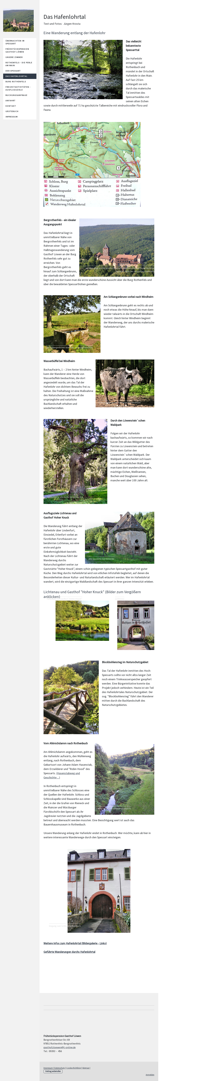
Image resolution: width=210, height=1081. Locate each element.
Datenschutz (59, 1068)
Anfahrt (11, 100)
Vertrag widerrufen (53, 1071)
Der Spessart (13, 71)
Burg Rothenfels (16, 81)
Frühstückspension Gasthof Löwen (17, 50)
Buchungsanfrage (16, 95)
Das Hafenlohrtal (17, 76)
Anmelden (150, 1074)
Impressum (12, 117)
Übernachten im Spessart (15, 42)
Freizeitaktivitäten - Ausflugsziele (18, 88)
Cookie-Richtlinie (73, 1068)
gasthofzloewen (60, 1047)
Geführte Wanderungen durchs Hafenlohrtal (69, 952)
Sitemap (85, 1068)
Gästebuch (12, 111)
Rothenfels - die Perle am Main (19, 64)
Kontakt (11, 106)
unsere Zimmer (14, 57)
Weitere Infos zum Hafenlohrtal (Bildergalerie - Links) (75, 943)
